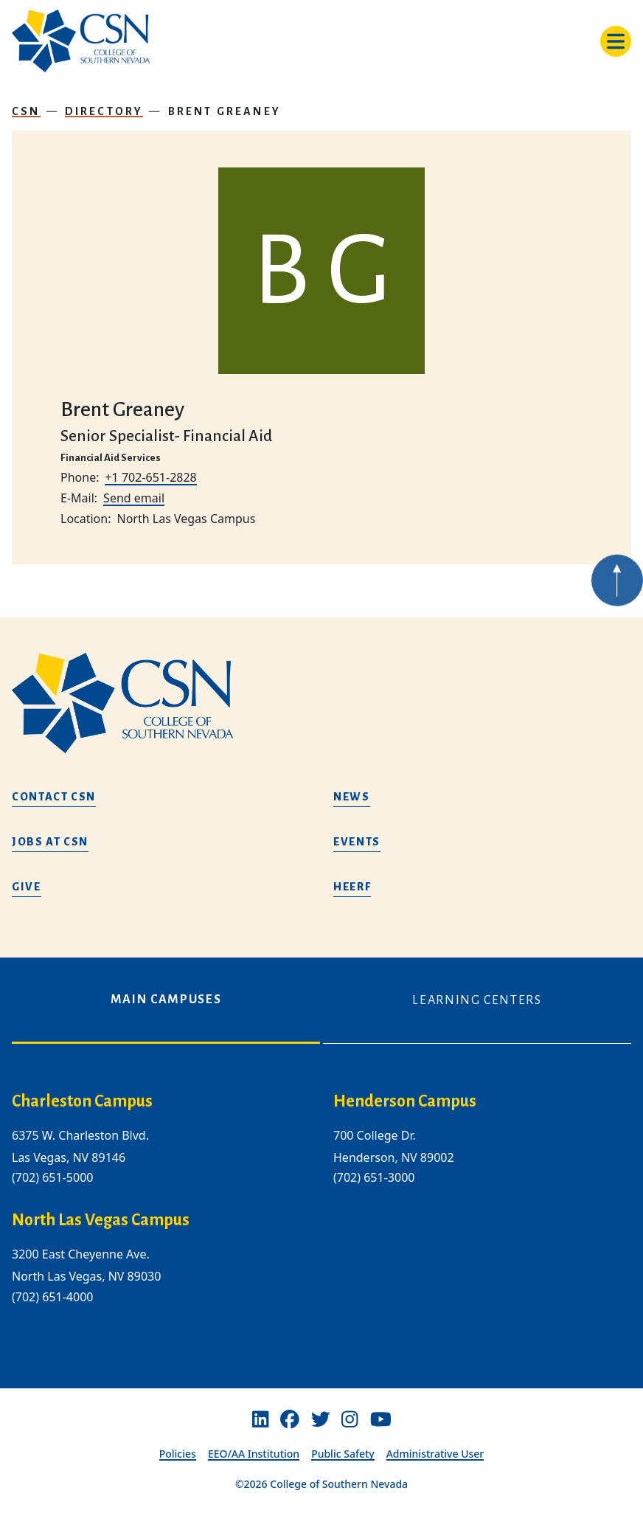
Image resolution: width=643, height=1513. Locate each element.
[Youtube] (381, 1420)
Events (356, 842)
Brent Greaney (224, 111)
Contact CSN (54, 797)
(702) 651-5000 (52, 1177)
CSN (26, 111)
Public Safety (343, 1454)
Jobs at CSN (50, 842)
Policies (177, 1454)
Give (26, 887)
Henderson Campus (404, 1101)
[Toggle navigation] (615, 41)
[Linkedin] (260, 1420)
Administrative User (435, 1454)
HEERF (352, 887)
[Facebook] (289, 1420)
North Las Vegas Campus (101, 1220)
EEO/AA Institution (253, 1454)
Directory (104, 111)
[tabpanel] (321, 1210)
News (351, 797)
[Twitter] (320, 1420)
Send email (133, 498)
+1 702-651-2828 (150, 477)
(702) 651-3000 (373, 1177)
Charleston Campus (82, 1101)
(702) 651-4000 (52, 1297)
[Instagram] (349, 1420)
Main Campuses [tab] (166, 999)
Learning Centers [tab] (476, 1000)
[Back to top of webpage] (617, 597)
